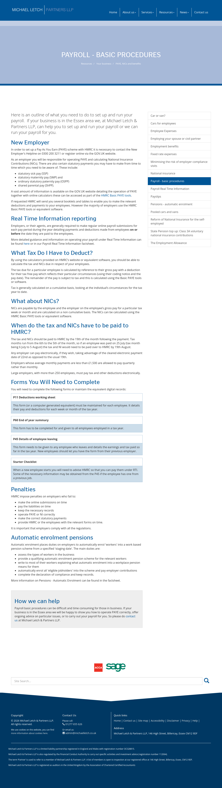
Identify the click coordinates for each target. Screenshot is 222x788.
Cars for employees (163, 123)
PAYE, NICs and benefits (128, 63)
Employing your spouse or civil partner (176, 139)
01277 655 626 (73, 724)
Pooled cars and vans (164, 212)
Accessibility (157, 720)
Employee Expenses (163, 131)
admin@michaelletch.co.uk (80, 733)
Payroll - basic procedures (167, 181)
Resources (166, 12)
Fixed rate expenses (164, 154)
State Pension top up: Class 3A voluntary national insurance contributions (177, 233)
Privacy (186, 720)
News (184, 12)
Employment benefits (165, 146)
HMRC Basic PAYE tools (116, 195)
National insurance (163, 173)
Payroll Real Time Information (170, 189)
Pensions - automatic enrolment (171, 204)
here (27, 244)
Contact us (201, 12)
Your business (103, 63)
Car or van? (158, 116)
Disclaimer (173, 720)
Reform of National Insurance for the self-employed (178, 221)
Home (113, 12)
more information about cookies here (29, 733)
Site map (143, 720)
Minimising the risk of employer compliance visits (179, 164)
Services (148, 12)
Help (195, 720)
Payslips (156, 196)
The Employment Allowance (169, 243)
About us (129, 12)
